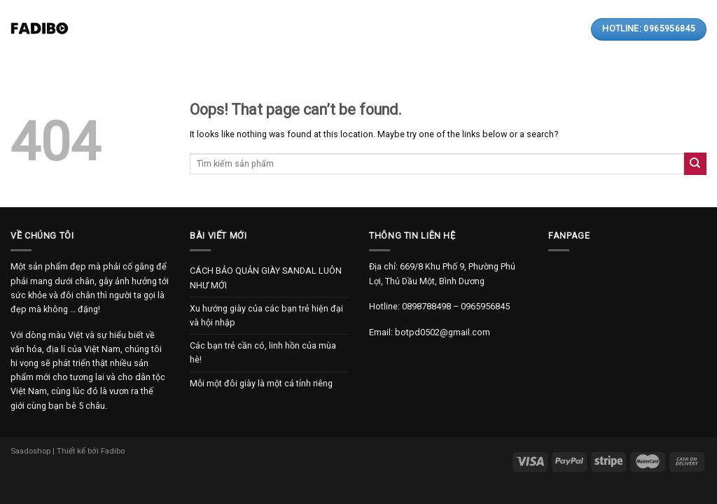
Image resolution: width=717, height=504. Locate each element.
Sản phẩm (258, 29)
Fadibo (113, 451)
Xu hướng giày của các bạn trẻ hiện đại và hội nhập (266, 315)
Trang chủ (129, 29)
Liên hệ (444, 29)
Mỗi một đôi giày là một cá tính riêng (261, 383)
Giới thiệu (193, 29)
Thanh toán (383, 29)
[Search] (530, 29)
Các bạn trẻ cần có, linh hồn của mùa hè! (263, 352)
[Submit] (695, 163)
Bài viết (320, 29)
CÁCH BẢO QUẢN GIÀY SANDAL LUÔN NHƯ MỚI (266, 277)
